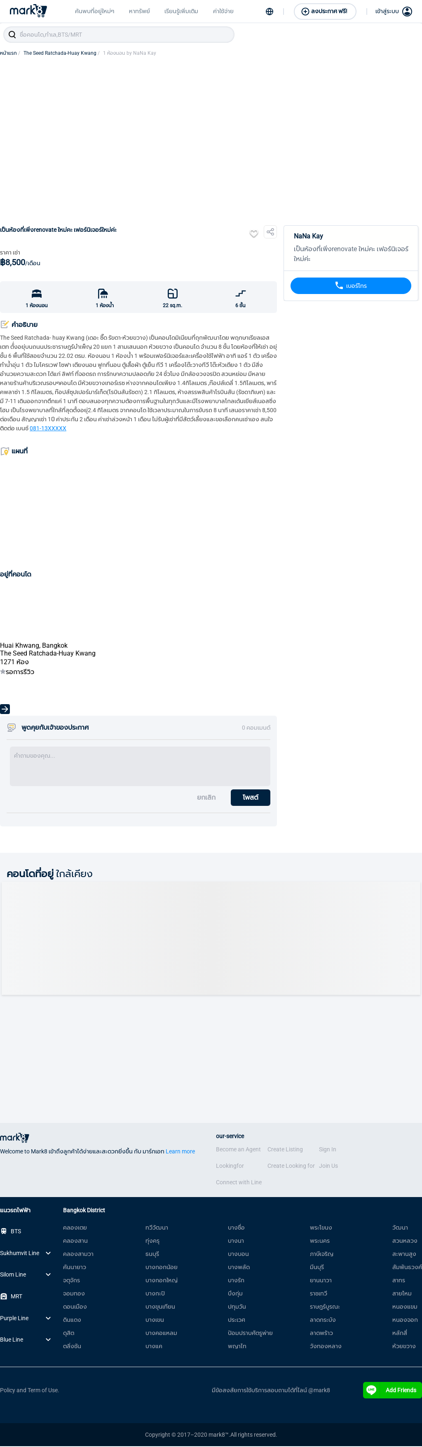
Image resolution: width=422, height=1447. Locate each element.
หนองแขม (404, 1307)
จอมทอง (74, 1294)
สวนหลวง (404, 1241)
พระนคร (320, 1241)
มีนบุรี (317, 1268)
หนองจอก (405, 1320)
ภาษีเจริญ (321, 1254)
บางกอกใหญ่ (161, 1281)
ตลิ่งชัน (72, 1347)
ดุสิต (68, 1333)
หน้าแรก (10, 54)
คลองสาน (75, 1241)
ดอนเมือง (75, 1307)
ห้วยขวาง (404, 1347)
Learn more (180, 1152)
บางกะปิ (155, 1294)
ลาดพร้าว (321, 1333)
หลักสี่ (399, 1333)
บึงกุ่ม (235, 1294)
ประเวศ (236, 1320)
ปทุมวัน (237, 1307)
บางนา (236, 1241)
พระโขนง (321, 1228)
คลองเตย (75, 1228)
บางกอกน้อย (161, 1268)
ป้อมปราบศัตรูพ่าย (250, 1333)
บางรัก (236, 1281)
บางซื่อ (236, 1228)
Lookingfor (230, 1166)
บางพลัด (239, 1268)
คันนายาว (74, 1268)
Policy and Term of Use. (29, 1391)
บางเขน (154, 1320)
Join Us (328, 1166)
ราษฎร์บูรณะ (325, 1307)
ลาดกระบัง (323, 1320)
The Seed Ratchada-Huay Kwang (61, 54)
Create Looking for (291, 1166)
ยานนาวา (321, 1281)
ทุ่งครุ (152, 1241)
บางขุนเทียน (160, 1307)
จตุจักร (71, 1281)
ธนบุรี (152, 1254)
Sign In (327, 1150)
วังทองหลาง (326, 1347)
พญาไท (237, 1347)
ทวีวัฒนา (156, 1228)
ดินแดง (72, 1320)
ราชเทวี (318, 1294)
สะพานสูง (404, 1254)
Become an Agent (238, 1150)
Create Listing (285, 1150)
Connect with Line (239, 1183)
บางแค (153, 1347)
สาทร (398, 1281)
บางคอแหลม (161, 1333)
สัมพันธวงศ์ (407, 1268)
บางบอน (238, 1254)
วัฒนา (400, 1228)
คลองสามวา (78, 1254)
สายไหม (402, 1294)
